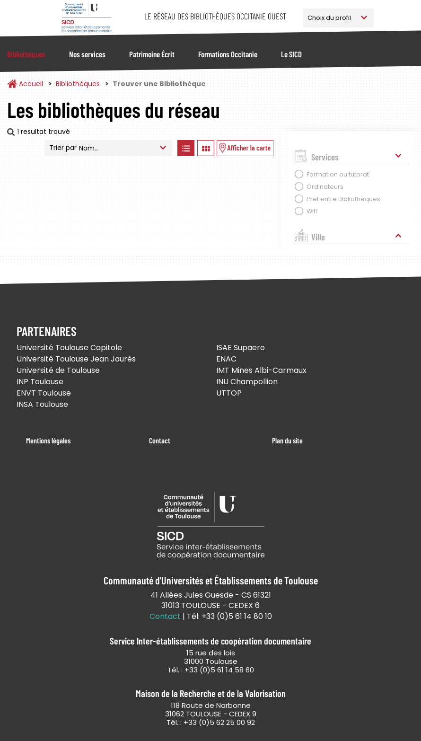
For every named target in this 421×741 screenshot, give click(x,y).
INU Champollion (247, 381)
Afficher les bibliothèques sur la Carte (245, 148)
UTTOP (229, 393)
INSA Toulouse (42, 404)
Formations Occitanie (227, 54)
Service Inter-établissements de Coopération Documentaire (86, 17)
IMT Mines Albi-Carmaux (261, 370)
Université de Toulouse (58, 370)
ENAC (226, 358)
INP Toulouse (40, 381)
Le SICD (291, 54)
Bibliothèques (26, 54)
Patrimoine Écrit (152, 54)
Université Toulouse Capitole (69, 347)
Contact (159, 440)
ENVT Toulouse (44, 393)
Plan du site (287, 440)
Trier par (63, 147)
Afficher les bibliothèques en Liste (185, 148)
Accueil (31, 83)
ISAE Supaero (240, 347)
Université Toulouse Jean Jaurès (76, 358)
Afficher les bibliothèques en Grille (205, 148)
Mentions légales (48, 440)
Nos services (87, 54)
